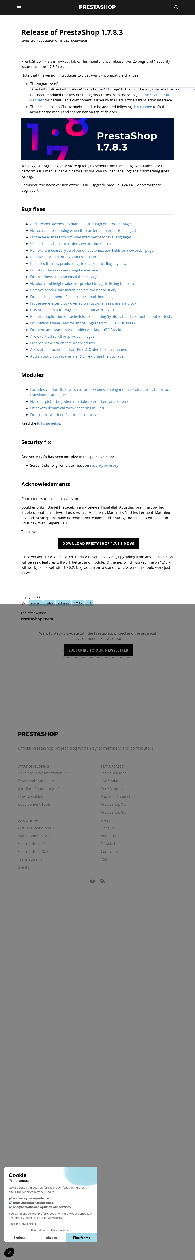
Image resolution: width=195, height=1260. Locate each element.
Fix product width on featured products (63, 414)
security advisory (104, 464)
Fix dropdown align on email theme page (64, 276)
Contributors (31, 843)
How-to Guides (30, 796)
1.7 (89, 603)
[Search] (176, 8)
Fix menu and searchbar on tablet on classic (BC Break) (75, 329)
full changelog (48, 423)
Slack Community (35, 835)
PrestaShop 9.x (113, 803)
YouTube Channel (118, 796)
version (36, 603)
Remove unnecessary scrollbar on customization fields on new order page (91, 249)
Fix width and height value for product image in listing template (82, 283)
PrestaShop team (37, 618)
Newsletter (110, 843)
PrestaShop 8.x (113, 811)
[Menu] (19, 7)
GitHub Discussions (37, 827)
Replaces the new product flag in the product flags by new (78, 263)
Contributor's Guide (34, 851)
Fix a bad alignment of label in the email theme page (73, 296)
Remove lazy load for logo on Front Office (64, 256)
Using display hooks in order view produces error (71, 243)
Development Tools (34, 803)
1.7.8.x (78, 603)
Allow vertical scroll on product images (62, 335)
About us (108, 835)
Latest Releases (113, 772)
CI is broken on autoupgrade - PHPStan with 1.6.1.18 (73, 309)
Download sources (36, 780)
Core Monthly (112, 788)
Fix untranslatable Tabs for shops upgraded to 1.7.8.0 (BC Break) (83, 322)
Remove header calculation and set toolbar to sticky (73, 289)
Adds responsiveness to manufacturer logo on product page (80, 223)
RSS (104, 859)
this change (142, 106)
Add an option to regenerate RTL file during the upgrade (77, 355)
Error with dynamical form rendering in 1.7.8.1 (68, 407)
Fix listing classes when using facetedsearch (66, 269)
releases (63, 603)
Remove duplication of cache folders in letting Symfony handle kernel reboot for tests (101, 316)
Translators (30, 859)
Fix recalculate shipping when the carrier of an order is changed (83, 230)
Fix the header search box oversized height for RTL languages (81, 236)
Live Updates (111, 780)
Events (23, 866)
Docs (107, 827)
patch (49, 603)
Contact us (110, 851)
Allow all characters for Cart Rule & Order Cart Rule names (78, 349)
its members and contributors (125, 747)
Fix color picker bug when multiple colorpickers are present (79, 401)
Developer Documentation (43, 772)
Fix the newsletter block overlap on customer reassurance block (83, 302)
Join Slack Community (38, 788)
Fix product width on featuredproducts (62, 342)
